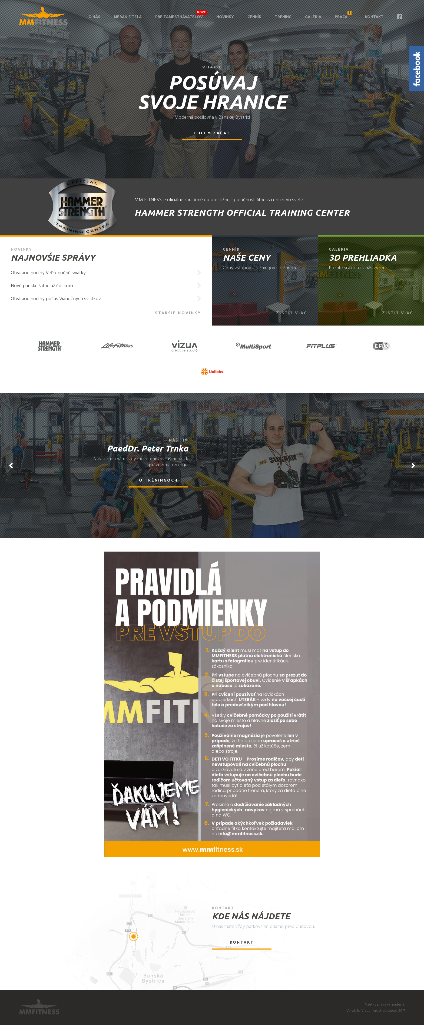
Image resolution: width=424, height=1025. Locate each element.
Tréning (283, 17)
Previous (10, 465)
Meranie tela (128, 17)
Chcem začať (212, 133)
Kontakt (374, 17)
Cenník (254, 17)
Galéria (313, 17)
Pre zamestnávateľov (179, 17)
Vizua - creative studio (379, 1010)
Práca (343, 15)
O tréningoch (158, 480)
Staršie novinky (178, 313)
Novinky (225, 17)
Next (413, 465)
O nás (94, 17)
